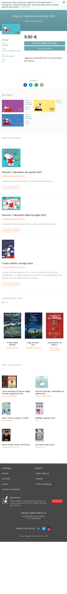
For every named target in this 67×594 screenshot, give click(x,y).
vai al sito (57, 501)
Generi (38, 468)
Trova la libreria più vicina (45, 43)
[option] (12, 330)
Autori (5, 484)
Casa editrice (42, 473)
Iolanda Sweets (7, 420)
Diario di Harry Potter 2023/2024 (16, 445)
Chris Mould (54, 350)
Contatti (6, 479)
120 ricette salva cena (44, 445)
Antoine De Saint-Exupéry (43, 396)
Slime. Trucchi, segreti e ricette (15, 418)
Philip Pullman (12, 348)
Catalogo (6, 468)
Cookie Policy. (24, 7)
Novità (5, 473)
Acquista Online (44, 48)
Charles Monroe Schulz (33, 21)
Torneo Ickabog (43, 484)
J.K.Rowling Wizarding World (11, 447)
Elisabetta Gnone (33, 348)
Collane (39, 479)
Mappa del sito (29, 536)
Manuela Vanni (40, 447)
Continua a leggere (11, 187)
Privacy (22, 536)
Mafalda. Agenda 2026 (45, 418)
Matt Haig (54, 348)
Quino (37, 420)
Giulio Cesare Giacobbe (9, 396)
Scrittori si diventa (11, 489)
